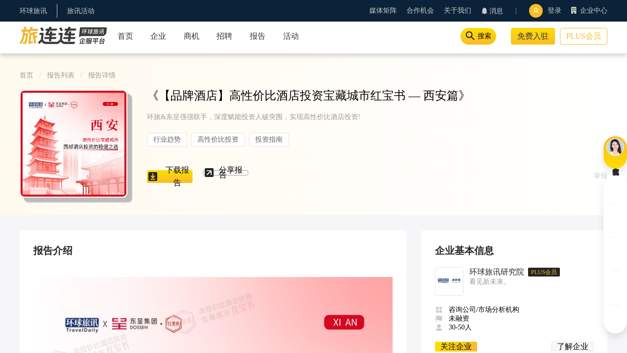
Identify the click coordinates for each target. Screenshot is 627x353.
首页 (26, 75)
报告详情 (102, 75)
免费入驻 (533, 36)
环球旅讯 (33, 11)
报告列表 (60, 75)
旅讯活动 (81, 11)
